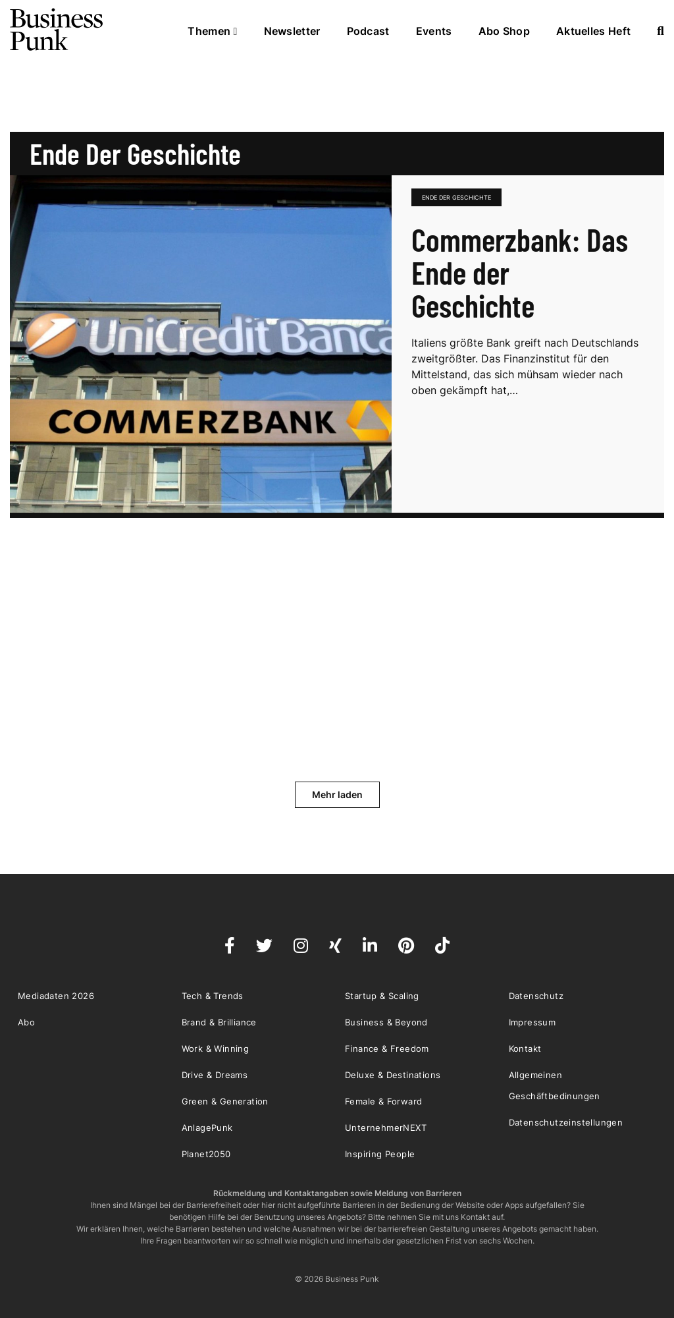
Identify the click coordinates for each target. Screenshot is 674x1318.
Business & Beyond (386, 1022)
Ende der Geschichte (456, 197)
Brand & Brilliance (219, 1022)
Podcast (368, 31)
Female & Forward (383, 1101)
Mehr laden (337, 794)
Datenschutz (536, 995)
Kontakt (525, 1048)
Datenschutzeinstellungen (566, 1122)
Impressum (532, 1022)
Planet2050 (206, 1154)
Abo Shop (504, 31)
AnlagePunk (207, 1127)
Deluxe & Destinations (392, 1075)
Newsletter (292, 31)
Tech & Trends (213, 995)
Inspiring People (380, 1154)
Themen (212, 31)
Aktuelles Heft (593, 31)
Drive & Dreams (215, 1075)
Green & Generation (225, 1101)
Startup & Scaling (382, 995)
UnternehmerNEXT (386, 1127)
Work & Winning (215, 1048)
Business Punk (57, 29)
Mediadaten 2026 (56, 995)
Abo (26, 1022)
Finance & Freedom (387, 1048)
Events (434, 31)
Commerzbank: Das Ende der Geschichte (519, 272)
